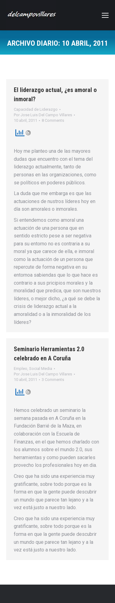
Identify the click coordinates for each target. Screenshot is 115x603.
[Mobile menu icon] (105, 15)
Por (43, 115)
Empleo (20, 368)
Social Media (40, 368)
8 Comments (53, 120)
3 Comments (53, 379)
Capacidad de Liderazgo (36, 109)
